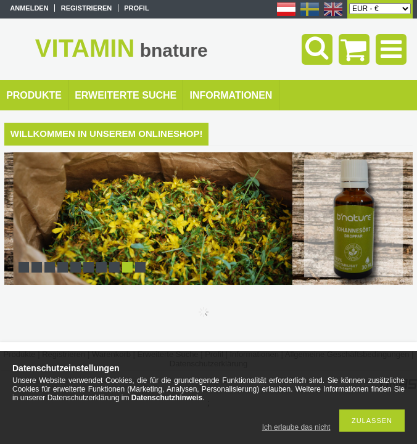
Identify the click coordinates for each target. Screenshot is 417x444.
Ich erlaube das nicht (296, 427)
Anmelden (29, 8)
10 (140, 267)
